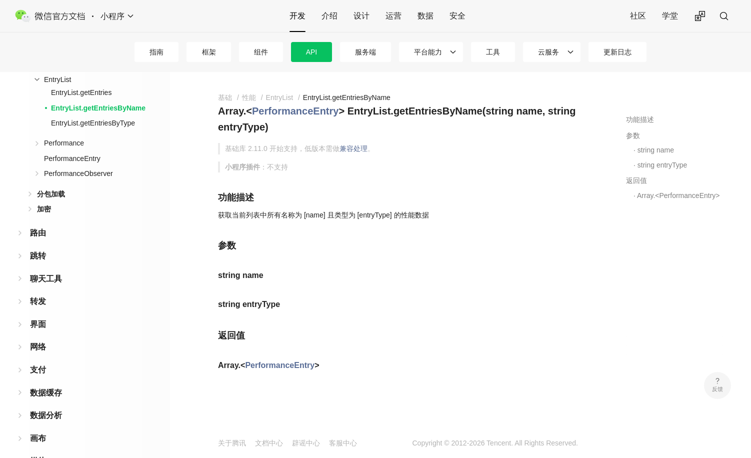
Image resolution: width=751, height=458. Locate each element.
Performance (64, 143)
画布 (38, 438)
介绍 (330, 16)
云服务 (548, 52)
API (312, 52)
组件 (261, 52)
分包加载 (51, 194)
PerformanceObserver (78, 174)
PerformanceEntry (72, 158)
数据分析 (46, 415)
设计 (362, 16)
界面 (38, 324)
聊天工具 (46, 278)
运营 (394, 16)
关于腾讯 (232, 443)
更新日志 (618, 52)
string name (656, 150)
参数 (633, 136)
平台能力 (428, 52)
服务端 (365, 52)
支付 (38, 370)
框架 (209, 52)
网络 (38, 346)
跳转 (38, 256)
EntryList (57, 80)
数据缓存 (46, 392)
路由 (38, 232)
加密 (44, 209)
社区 (638, 16)
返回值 (636, 180)
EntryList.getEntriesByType (93, 123)
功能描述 (640, 120)
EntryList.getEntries (81, 92)
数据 (426, 16)
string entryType (663, 165)
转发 (38, 301)
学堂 (670, 16)
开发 (298, 16)
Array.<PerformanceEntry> (678, 196)
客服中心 (343, 443)
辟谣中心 (306, 443)
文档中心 (269, 443)
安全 (458, 16)
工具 (493, 52)
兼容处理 (354, 148)
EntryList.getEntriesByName (98, 108)
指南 (157, 52)
